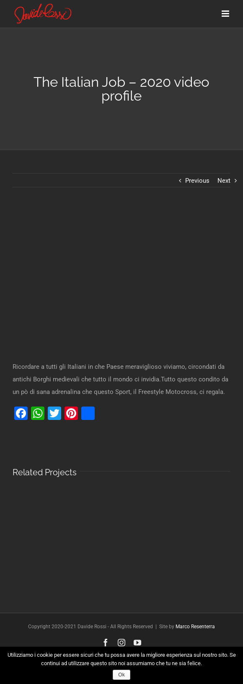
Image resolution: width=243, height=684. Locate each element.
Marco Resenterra (195, 627)
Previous (197, 180)
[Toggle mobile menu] (226, 13)
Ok (121, 675)
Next (223, 180)
